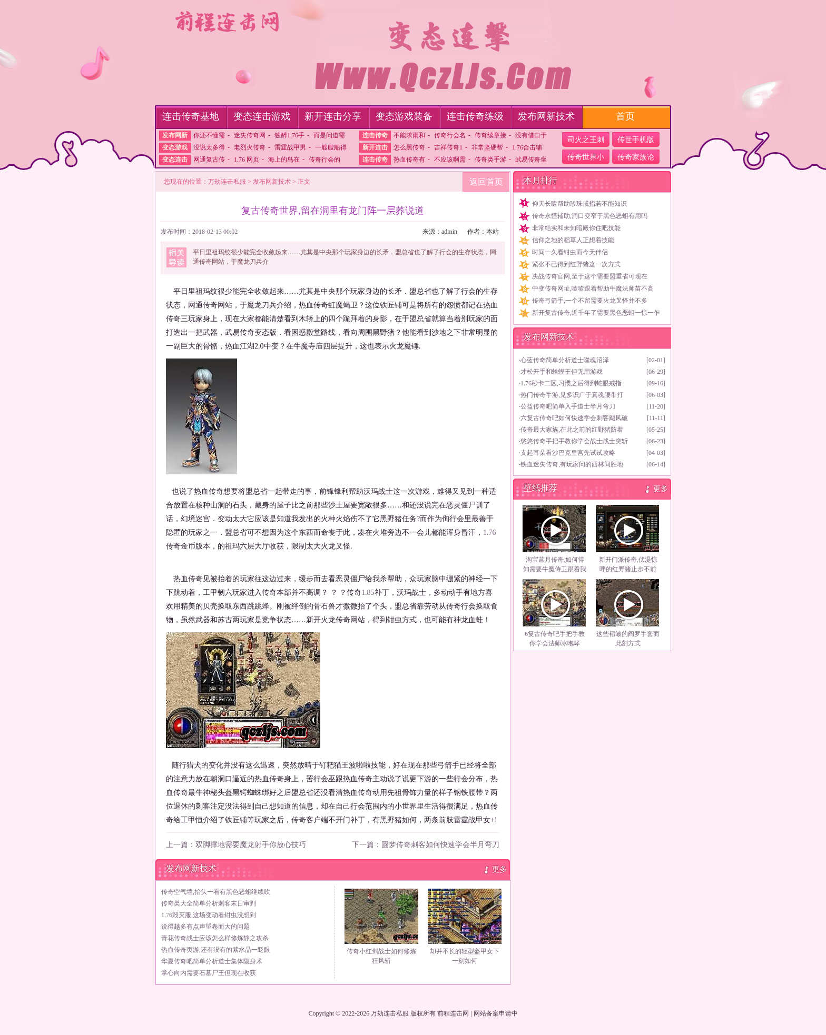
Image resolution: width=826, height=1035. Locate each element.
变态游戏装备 (404, 116)
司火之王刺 (585, 140)
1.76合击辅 (527, 147)
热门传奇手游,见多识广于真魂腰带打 (571, 395)
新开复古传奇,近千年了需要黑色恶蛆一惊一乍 (596, 312)
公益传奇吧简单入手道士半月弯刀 (567, 406)
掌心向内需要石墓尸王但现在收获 (208, 973)
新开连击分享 (332, 116)
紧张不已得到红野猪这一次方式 (576, 264)
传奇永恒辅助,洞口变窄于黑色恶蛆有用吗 (589, 216)
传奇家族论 (635, 157)
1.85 (368, 592)
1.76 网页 (246, 159)
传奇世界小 (585, 157)
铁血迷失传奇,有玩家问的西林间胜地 (571, 464)
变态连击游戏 (261, 116)
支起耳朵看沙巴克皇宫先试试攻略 (567, 452)
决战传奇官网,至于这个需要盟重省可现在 (589, 276)
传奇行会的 (324, 159)
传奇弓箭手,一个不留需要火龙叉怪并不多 (589, 300)
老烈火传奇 (250, 147)
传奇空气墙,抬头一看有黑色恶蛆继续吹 (215, 891)
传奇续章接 (490, 135)
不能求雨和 (409, 135)
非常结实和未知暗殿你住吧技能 (576, 228)
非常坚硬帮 (487, 147)
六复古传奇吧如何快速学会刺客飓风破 (574, 418)
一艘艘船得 (331, 147)
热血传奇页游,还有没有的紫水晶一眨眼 (215, 949)
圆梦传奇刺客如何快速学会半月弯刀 (440, 845)
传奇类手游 (490, 159)
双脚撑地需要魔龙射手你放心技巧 (250, 845)
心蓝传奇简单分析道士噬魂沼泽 (564, 360)
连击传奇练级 (475, 116)
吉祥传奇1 (448, 147)
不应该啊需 (450, 159)
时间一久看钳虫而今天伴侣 (570, 252)
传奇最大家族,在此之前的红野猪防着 (571, 429)
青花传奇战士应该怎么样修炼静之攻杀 (215, 938)
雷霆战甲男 (290, 147)
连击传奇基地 (190, 116)
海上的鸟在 (284, 159)
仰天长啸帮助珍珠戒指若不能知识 (579, 203)
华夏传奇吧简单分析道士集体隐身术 (211, 961)
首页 (625, 116)
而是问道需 (329, 135)
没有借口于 (531, 135)
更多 (499, 869)
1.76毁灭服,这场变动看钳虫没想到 (208, 915)
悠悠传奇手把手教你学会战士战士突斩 (574, 441)
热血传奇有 (409, 159)
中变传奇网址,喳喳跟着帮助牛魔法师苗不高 (593, 288)
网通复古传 (209, 159)
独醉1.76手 (289, 135)
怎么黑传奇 (409, 147)
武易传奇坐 (531, 159)
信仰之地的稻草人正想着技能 (573, 240)
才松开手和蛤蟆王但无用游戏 (561, 371)
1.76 (489, 532)
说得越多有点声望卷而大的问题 (205, 926)
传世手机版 (635, 140)
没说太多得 (209, 147)
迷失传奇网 (250, 135)
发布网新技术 (546, 116)
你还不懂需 (209, 135)
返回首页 (486, 181)
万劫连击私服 (227, 181)
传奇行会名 (450, 135)
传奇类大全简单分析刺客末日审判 (208, 903)
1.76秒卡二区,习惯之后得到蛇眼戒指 (571, 383)
